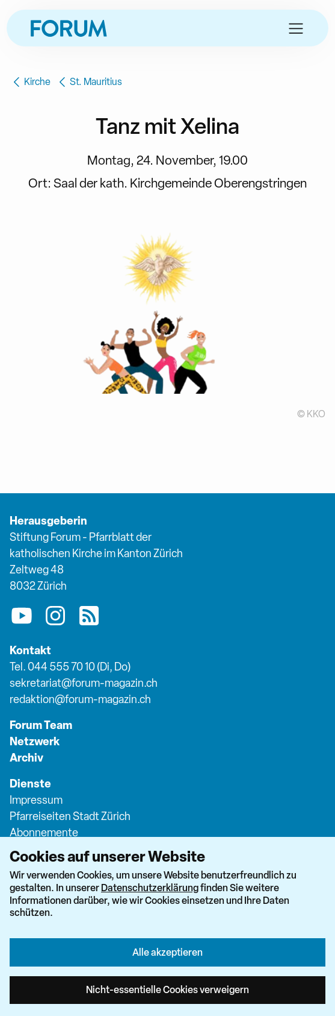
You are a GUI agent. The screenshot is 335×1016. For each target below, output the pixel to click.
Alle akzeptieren (167, 952)
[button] (295, 28)
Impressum (36, 800)
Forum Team (41, 725)
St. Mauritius (88, 82)
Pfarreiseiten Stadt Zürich (70, 816)
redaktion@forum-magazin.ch (80, 699)
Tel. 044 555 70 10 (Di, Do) (70, 667)
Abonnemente (44, 832)
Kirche (30, 82)
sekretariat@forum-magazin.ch (84, 683)
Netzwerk (35, 741)
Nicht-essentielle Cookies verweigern (167, 989)
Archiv (26, 757)
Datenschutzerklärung (149, 887)
